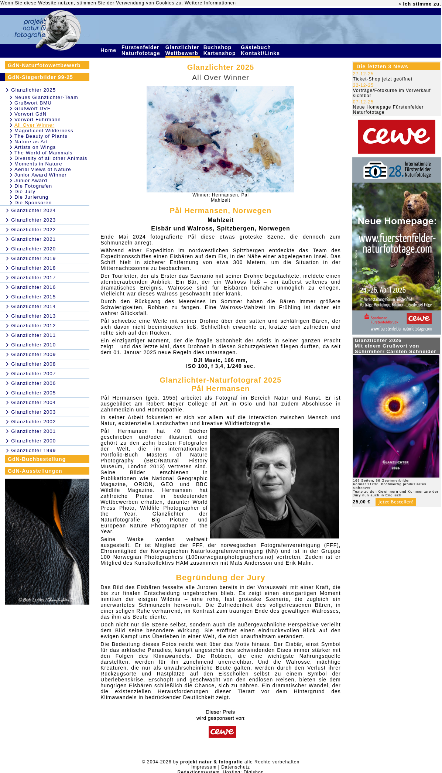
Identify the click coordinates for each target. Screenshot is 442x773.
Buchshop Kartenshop (220, 50)
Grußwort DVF (32, 108)
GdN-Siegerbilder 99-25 (40, 77)
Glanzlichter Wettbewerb (182, 50)
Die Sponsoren (33, 202)
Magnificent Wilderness (43, 130)
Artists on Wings (35, 147)
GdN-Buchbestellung (37, 459)
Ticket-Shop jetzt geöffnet (382, 79)
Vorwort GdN (30, 114)
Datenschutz (235, 767)
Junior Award (30, 180)
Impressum (203, 767)
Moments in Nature (38, 164)
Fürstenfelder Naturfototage (141, 50)
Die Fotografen (33, 186)
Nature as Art (31, 141)
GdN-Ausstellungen (35, 471)
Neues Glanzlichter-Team (46, 97)
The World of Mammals (43, 152)
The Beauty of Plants (41, 136)
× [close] (399, 4)
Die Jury (24, 191)
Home (109, 50)
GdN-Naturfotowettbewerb (44, 65)
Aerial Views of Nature (42, 169)
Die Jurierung (31, 197)
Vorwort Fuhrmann (37, 119)
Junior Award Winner (40, 175)
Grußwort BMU (33, 103)
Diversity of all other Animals (50, 158)
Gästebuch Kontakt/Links (261, 50)
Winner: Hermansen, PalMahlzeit (220, 197)
